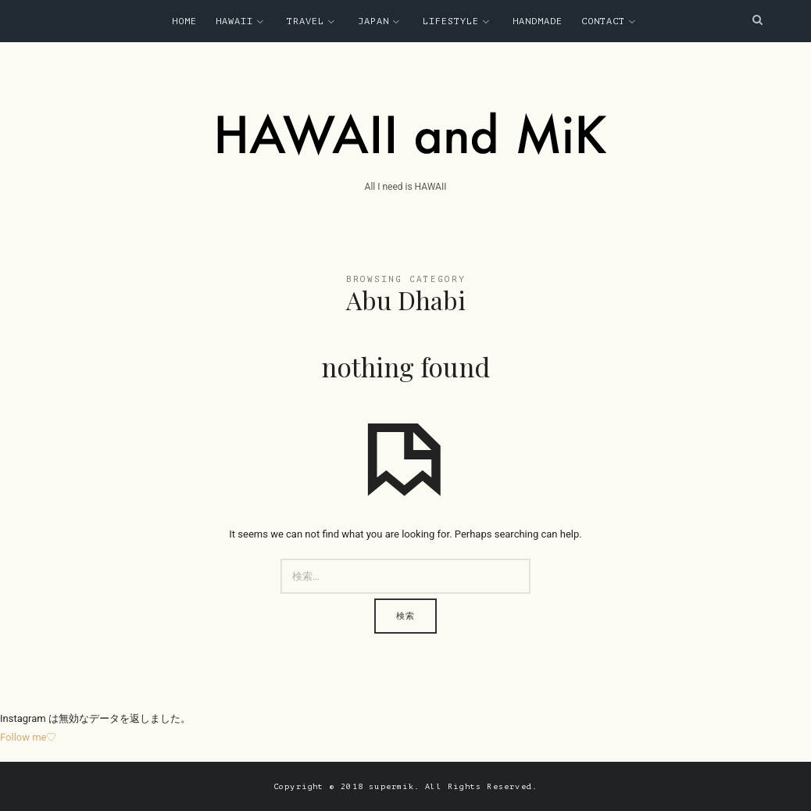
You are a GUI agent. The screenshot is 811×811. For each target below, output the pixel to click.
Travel (305, 21)
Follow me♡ (28, 737)
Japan (373, 21)
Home (184, 21)
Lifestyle (451, 21)
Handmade (538, 21)
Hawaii (234, 21)
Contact (603, 21)
